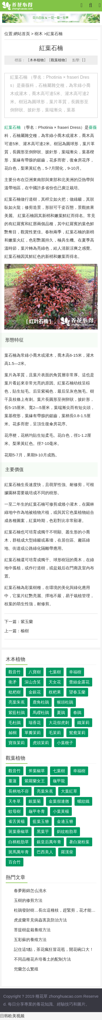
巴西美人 (45, 852)
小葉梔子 (65, 742)
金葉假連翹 (59, 801)
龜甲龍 (59, 780)
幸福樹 (75, 672)
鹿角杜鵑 (41, 702)
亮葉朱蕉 (16, 702)
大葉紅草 (69, 791)
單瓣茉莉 (32, 732)
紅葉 (8, 127)
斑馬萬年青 (18, 852)
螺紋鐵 (83, 801)
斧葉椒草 (37, 770)
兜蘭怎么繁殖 (26, 969)
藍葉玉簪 (41, 821)
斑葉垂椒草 (18, 831)
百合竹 (14, 862)
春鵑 (77, 712)
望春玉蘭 (77, 692)
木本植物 (37, 60)
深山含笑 (32, 682)
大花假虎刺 (59, 722)
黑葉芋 (43, 831)
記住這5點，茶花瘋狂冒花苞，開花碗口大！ (54, 949)
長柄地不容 (18, 791)
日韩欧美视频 (12, 1015)
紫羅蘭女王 (34, 780)
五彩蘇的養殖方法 (30, 939)
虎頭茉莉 (41, 742)
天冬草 (14, 801)
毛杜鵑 (14, 722)
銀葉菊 (35, 801)
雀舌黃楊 (16, 821)
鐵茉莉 (83, 722)
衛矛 (12, 682)
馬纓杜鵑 (41, 712)
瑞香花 (35, 722)
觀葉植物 (58, 60)
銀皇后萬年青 (49, 841)
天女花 (55, 682)
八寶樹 (35, 672)
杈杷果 (55, 692)
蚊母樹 (14, 811)
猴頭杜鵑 (65, 702)
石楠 (17, 127)
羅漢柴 (67, 852)
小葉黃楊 (61, 811)
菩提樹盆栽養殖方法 (32, 929)
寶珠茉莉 (16, 742)
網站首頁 (22, 33)
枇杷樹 (14, 692)
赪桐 (12, 732)
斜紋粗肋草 (67, 831)
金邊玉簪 (65, 821)
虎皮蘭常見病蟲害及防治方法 (40, 920)
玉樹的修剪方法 (28, 900)
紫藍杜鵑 (16, 712)
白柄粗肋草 (18, 841)
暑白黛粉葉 (79, 841)
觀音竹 (14, 672)
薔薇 (93, 127)
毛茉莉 (55, 732)
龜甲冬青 (37, 811)
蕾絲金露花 (79, 682)
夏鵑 (61, 712)
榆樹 (25, 630)
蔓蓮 (12, 780)
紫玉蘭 (27, 621)
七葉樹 (55, 672)
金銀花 (35, 692)
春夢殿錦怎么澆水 (30, 890)
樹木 (39, 33)
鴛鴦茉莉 (77, 732)
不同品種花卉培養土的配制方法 (42, 959)
